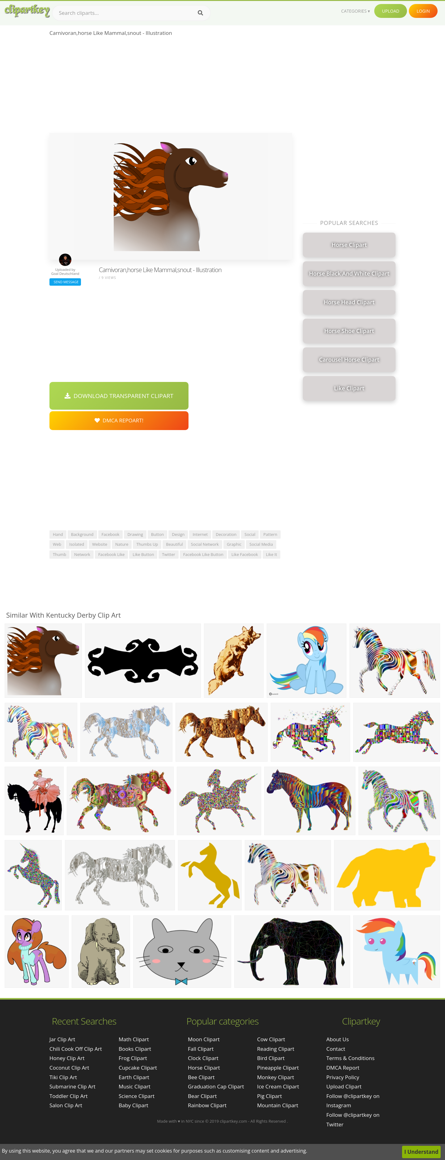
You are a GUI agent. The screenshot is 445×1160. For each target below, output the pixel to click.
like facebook (244, 554)
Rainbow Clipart (207, 1105)
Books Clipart (135, 1048)
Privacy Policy (342, 1077)
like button (143, 554)
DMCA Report (342, 1067)
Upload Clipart (344, 1086)
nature (121, 544)
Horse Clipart (204, 1067)
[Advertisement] (170, 87)
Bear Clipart (202, 1096)
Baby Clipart (133, 1105)
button (157, 534)
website (99, 544)
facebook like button (203, 554)
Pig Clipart (269, 1096)
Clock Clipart (203, 1058)
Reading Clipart (275, 1048)
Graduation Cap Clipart (216, 1086)
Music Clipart (134, 1086)
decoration (226, 534)
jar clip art (62, 1039)
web (57, 544)
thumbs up (147, 544)
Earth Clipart (134, 1077)
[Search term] (131, 13)
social (249, 534)
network (82, 554)
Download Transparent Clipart (119, 396)
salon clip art (65, 1105)
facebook (111, 534)
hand (58, 534)
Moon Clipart (204, 1039)
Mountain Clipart (277, 1105)
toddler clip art (68, 1096)
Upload (390, 11)
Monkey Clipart (275, 1077)
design (178, 534)
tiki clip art (63, 1077)
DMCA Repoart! (119, 420)
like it (271, 554)
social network (205, 544)
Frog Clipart (133, 1058)
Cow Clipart (271, 1039)
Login (423, 11)
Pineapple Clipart (278, 1067)
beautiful (174, 544)
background (82, 534)
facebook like (111, 554)
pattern (270, 534)
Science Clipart (137, 1096)
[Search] (200, 13)
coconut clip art (69, 1067)
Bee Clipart (201, 1077)
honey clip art (67, 1058)
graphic (234, 544)
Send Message (65, 282)
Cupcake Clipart (138, 1067)
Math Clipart (134, 1039)
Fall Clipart (201, 1048)
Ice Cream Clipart (278, 1086)
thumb (59, 554)
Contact (335, 1048)
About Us (337, 1039)
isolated (76, 544)
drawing (135, 534)
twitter (168, 554)
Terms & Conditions (350, 1058)
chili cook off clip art (75, 1048)
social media (261, 544)
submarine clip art (72, 1086)
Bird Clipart (271, 1058)
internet (200, 534)
